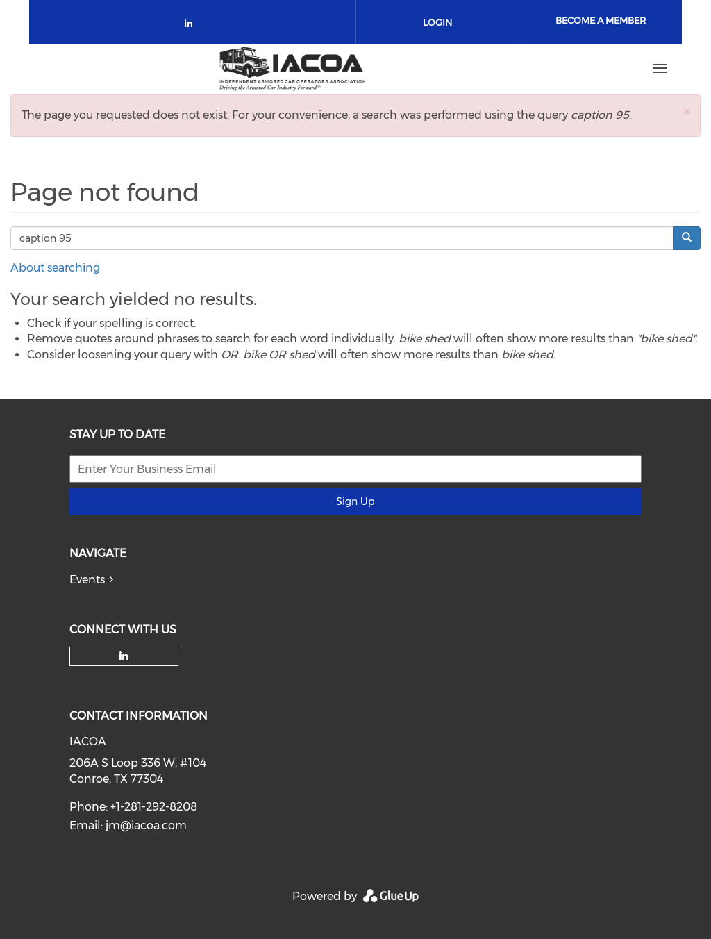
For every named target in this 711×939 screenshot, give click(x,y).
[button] (686, 111)
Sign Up (355, 501)
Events (87, 579)
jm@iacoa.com (146, 825)
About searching (55, 267)
